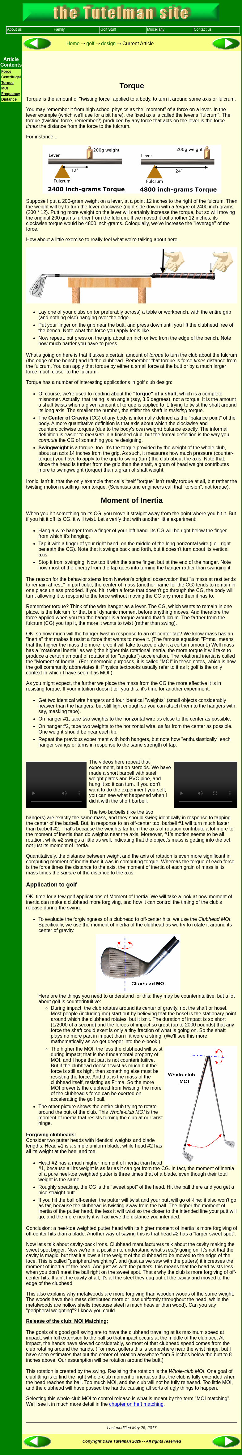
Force (6, 71)
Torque (7, 83)
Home (73, 43)
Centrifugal (11, 77)
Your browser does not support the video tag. (56, 785)
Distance (9, 99)
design (108, 43)
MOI (4, 88)
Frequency (10, 94)
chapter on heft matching (136, 1404)
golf (90, 43)
